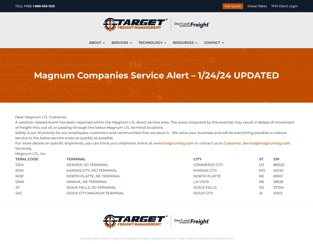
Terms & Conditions (200, 238)
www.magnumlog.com (173, 143)
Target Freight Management (119, 238)
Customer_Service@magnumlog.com (256, 143)
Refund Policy (224, 238)
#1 (39, 133)
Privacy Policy (175, 238)
